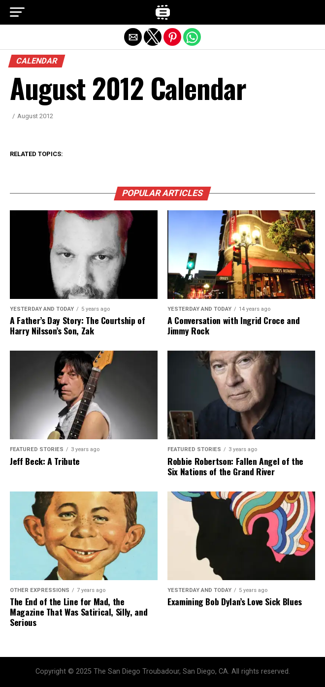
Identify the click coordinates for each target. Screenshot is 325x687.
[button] (17, 12)
